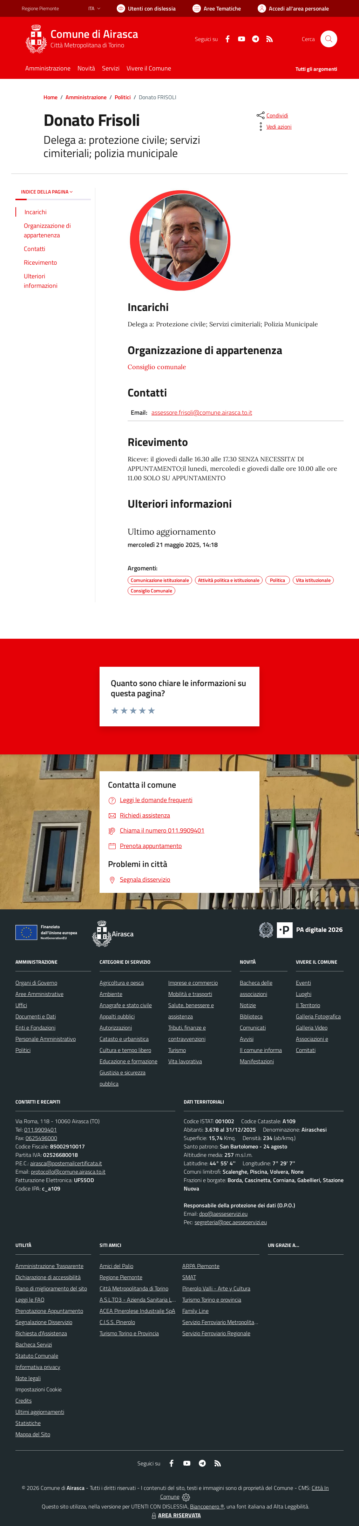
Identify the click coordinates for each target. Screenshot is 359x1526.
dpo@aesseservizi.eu (223, 1213)
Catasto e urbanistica (124, 1039)
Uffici (21, 1005)
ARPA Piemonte (200, 1266)
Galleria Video (311, 1027)
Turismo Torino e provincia (211, 1299)
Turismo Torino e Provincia (129, 1333)
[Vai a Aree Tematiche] (216, 8)
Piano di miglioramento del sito (51, 1288)
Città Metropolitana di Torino (87, 45)
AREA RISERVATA (175, 1515)
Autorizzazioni (116, 1027)
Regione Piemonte (121, 1277)
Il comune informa (261, 1050)
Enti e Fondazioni (35, 1027)
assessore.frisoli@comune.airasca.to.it (201, 412)
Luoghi (303, 994)
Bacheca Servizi (33, 1344)
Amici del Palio (116, 1266)
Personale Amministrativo (45, 1039)
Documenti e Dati (35, 1016)
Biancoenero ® (207, 1506)
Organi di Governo (36, 982)
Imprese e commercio (193, 982)
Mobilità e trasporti (190, 994)
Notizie (248, 1005)
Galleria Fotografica (318, 1016)
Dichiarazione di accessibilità (48, 1277)
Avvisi (246, 1039)
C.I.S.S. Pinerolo (117, 1322)
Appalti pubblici (117, 1016)
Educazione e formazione (128, 1061)
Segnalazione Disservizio (43, 1322)
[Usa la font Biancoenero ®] (146, 8)
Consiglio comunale (157, 367)
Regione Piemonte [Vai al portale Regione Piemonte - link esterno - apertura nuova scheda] (40, 8)
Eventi (303, 982)
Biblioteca (251, 1016)
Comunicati (253, 1027)
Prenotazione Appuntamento (49, 1311)
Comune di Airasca (94, 34)
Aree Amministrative (39, 994)
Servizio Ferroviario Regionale (216, 1333)
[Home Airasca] (84, 39)
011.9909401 (40, 1129)
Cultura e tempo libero (125, 1050)
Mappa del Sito (32, 1434)
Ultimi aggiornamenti (39, 1412)
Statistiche (28, 1423)
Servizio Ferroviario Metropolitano (221, 1322)
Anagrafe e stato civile (126, 1005)
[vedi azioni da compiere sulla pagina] (273, 126)
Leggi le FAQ (30, 1299)
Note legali (28, 1378)
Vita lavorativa (185, 1061)
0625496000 (41, 1138)
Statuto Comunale (36, 1355)
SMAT (189, 1277)
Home (50, 97)
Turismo (177, 1050)
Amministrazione (86, 97)
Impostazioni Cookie (38, 1389)
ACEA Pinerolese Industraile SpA (137, 1311)
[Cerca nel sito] (328, 38)
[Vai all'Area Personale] (293, 8)
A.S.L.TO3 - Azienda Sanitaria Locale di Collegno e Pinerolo (168, 1299)
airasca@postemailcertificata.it (66, 1163)
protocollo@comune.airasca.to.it (68, 1171)
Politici (123, 97)
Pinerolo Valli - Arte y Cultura (216, 1288)
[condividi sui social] (272, 115)
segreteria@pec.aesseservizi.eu (231, 1222)
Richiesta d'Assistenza (41, 1333)
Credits (23, 1400)
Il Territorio (308, 1005)
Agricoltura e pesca (122, 982)
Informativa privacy (37, 1367)
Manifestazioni (257, 1061)
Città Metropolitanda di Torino (134, 1288)
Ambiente (111, 994)
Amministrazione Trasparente (49, 1266)
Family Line (195, 1311)
